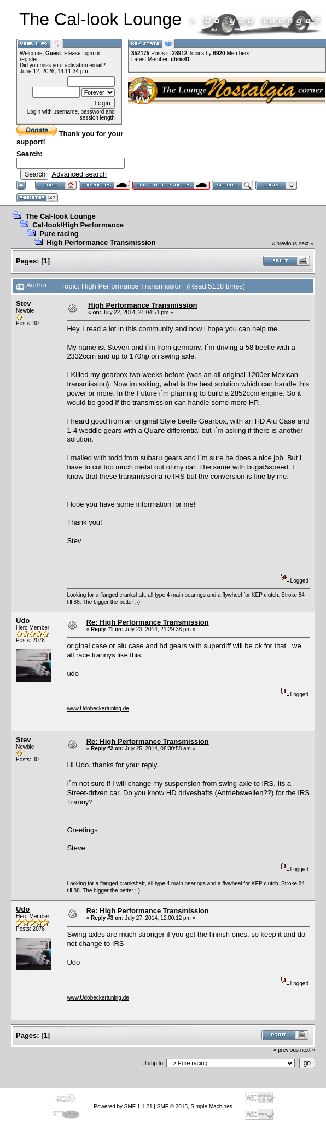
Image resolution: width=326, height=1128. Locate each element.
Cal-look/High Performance (78, 225)
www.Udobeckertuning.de (98, 709)
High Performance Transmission (100, 242)
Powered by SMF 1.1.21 (123, 1106)
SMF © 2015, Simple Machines (194, 1106)
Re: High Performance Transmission (147, 622)
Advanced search (78, 174)
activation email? (85, 65)
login (88, 53)
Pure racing (59, 234)
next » (306, 243)
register (29, 59)
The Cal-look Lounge (60, 216)
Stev (23, 303)
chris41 (180, 59)
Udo (23, 620)
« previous (284, 243)
